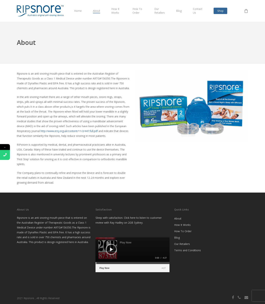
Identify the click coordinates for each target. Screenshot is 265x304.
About (96, 11)
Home (78, 11)
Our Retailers (159, 10)
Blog (179, 11)
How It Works (115, 10)
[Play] (111, 249)
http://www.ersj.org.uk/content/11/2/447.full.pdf (69, 131)
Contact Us (197, 10)
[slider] (132, 263)
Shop (220, 11)
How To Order (137, 10)
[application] (132, 250)
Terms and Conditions (187, 250)
